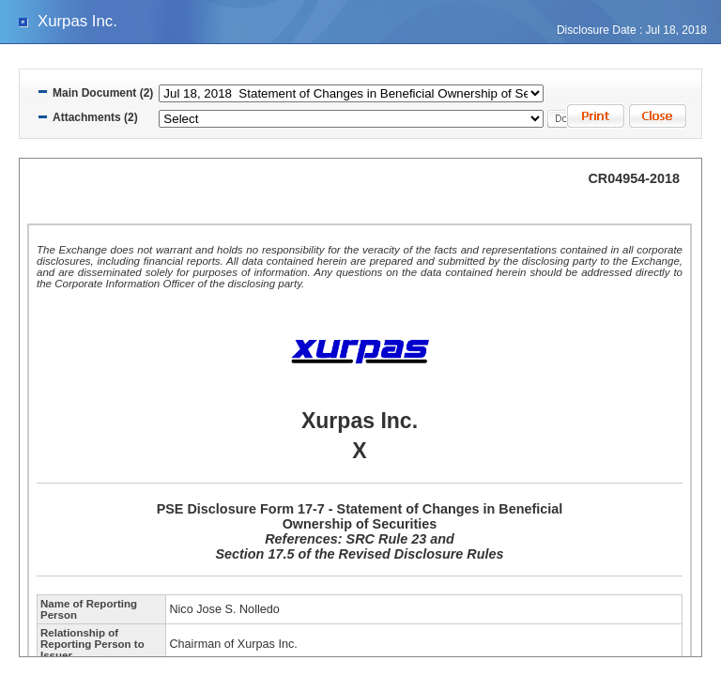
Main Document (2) (103, 93)
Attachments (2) (95, 117)
